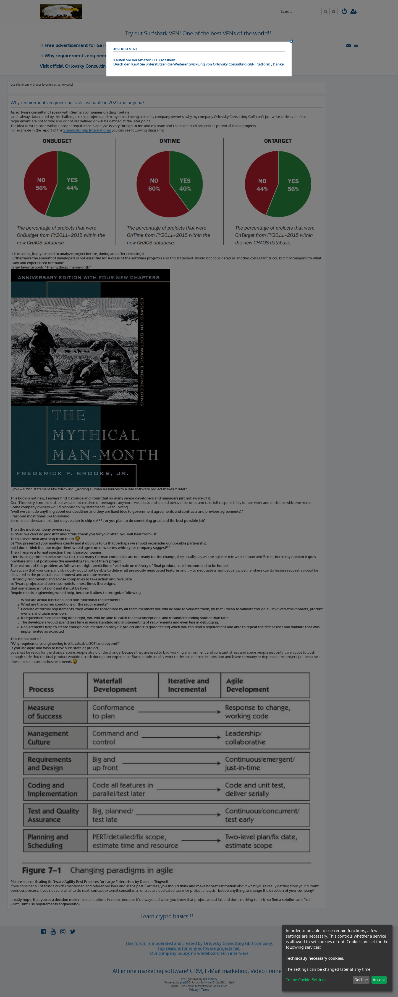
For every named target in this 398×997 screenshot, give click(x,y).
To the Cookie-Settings (306, 979)
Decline (361, 979)
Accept (379, 979)
